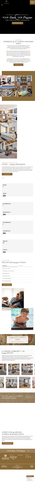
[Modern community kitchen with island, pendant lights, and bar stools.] (23, 80)
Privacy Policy (14, 467)
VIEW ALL (4, 195)
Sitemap (17, 468)
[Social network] (16, 465)
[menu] (2, 5)
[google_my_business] (30, 457)
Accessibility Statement (19, 467)
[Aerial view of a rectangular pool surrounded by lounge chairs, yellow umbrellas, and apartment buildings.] (23, 91)
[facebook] (26, 457)
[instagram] (28, 457)
